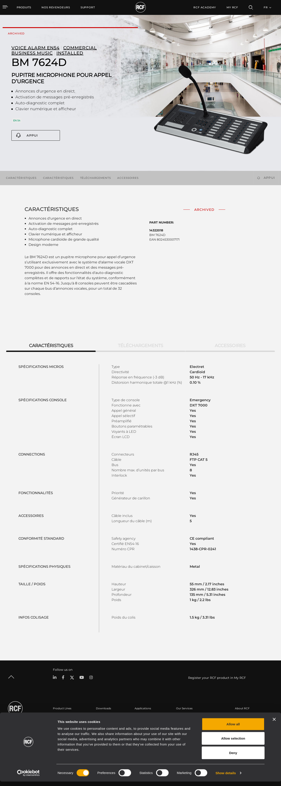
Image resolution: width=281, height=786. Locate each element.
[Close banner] (274, 723)
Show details (226, 777)
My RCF (232, 7)
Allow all (233, 728)
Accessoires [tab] (230, 345)
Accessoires (127, 177)
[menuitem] (55, 7)
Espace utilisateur (187, 716)
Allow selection (233, 743)
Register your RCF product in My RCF (217, 678)
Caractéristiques (21, 177)
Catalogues (103, 716)
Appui (32, 135)
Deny (233, 757)
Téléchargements (95, 177)
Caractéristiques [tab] (51, 345)
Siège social (242, 716)
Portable (58, 716)
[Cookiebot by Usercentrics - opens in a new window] (28, 777)
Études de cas (144, 716)
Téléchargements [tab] (140, 345)
